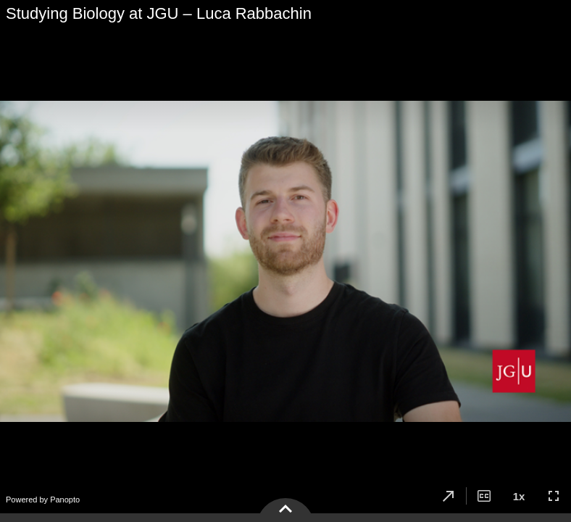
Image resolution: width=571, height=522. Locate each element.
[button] (448, 495)
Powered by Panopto (43, 499)
